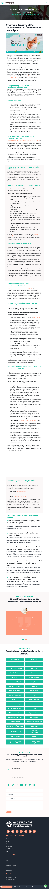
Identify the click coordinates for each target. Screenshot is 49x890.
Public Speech (9, 869)
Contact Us (9, 846)
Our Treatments (10, 839)
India (7, 852)
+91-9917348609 (15, 769)
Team (7, 861)
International (9, 871)
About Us (8, 858)
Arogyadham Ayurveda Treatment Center (21, 289)
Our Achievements (10, 864)
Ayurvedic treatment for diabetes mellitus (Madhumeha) (23, 140)
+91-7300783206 (21, 491)
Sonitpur (29, 12)
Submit (9, 812)
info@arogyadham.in (19, 496)
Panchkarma (9, 841)
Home (18, 12)
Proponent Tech (38, 888)
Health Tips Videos (10, 849)
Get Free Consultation (6, 886)
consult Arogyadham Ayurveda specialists (22, 235)
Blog (7, 844)
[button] (23, 639)
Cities (23, 12)
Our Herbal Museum (11, 866)
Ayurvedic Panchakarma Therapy (28, 420)
